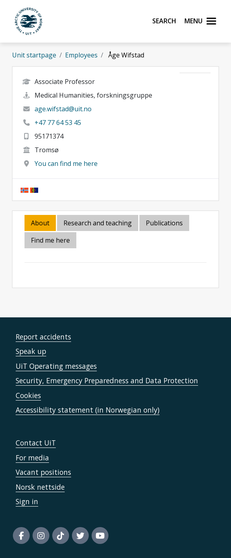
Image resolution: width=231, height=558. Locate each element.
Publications (164, 223)
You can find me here (66, 163)
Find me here (50, 240)
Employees (81, 55)
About (40, 223)
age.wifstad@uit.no (63, 108)
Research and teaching (97, 223)
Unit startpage (34, 55)
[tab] (164, 223)
